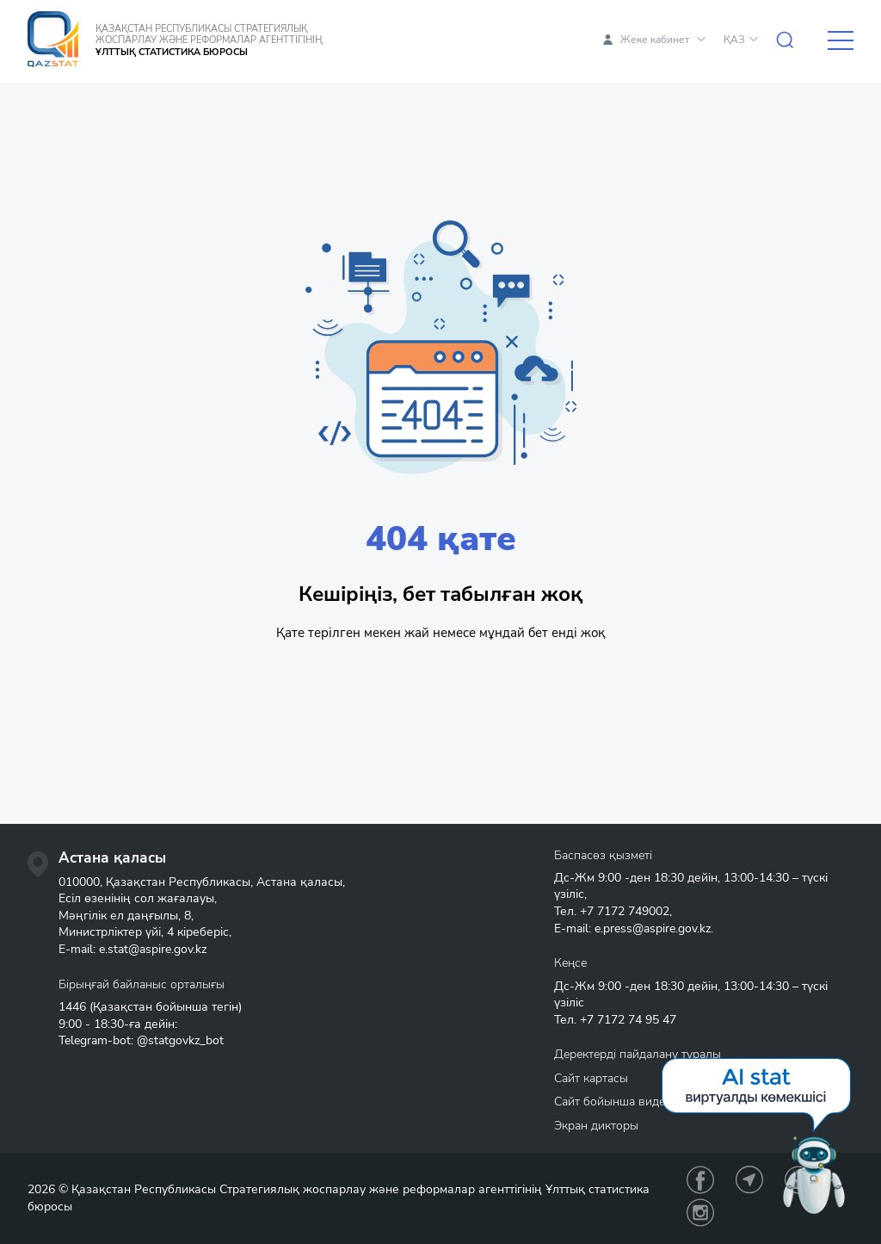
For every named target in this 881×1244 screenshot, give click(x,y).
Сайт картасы (591, 1078)
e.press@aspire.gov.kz (653, 928)
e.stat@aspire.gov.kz (152, 949)
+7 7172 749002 (624, 911)
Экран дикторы (596, 1125)
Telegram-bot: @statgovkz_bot (141, 1040)
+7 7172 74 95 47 (628, 1020)
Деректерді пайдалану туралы (637, 1054)
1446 (72, 1007)
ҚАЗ (734, 39)
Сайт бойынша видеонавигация (642, 1101)
